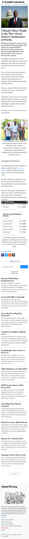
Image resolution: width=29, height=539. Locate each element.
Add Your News (5, 528)
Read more (4, 517)
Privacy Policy (5, 536)
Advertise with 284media (7, 519)
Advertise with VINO (6, 522)
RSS (3, 530)
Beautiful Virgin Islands (14, 2)
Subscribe (24, 266)
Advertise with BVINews (7, 524)
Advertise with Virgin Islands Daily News (11, 526)
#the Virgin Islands (6, 251)
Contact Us (15, 534)
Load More (14, 473)
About (19, 534)
